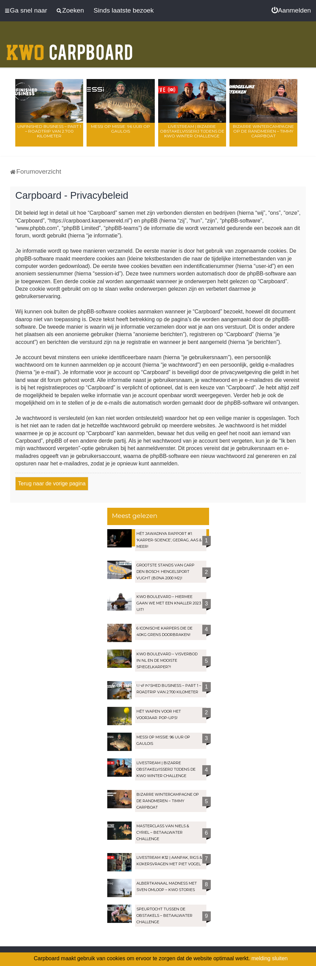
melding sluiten (270, 958)
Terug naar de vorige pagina (52, 483)
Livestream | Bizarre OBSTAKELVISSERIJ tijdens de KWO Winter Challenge (192, 131)
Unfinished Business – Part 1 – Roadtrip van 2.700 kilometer (49, 131)
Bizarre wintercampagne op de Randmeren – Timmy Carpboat (263, 131)
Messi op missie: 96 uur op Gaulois (120, 129)
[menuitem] (291, 10)
